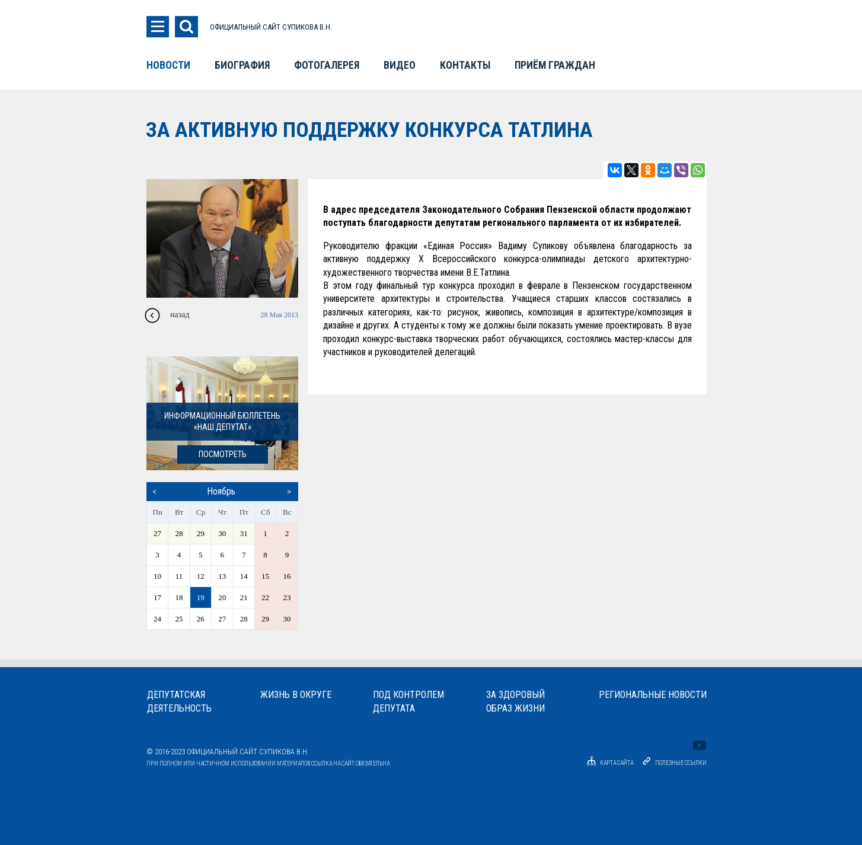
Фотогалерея (326, 65)
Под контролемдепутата (408, 701)
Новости (168, 65)
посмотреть (223, 454)
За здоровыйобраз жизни (515, 701)
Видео (400, 65)
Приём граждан (555, 65)
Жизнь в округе (295, 694)
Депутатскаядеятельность (179, 701)
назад (180, 314)
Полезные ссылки (681, 763)
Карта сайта (608, 763)
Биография (242, 65)
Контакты (465, 65)
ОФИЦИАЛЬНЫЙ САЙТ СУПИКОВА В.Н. (271, 27)
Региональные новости (653, 694)
